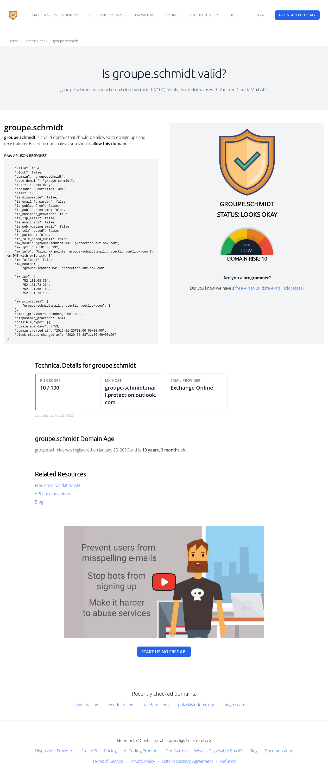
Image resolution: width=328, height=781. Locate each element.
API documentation (52, 493)
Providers (144, 14)
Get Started (176, 751)
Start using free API (164, 652)
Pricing (171, 14)
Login (259, 14)
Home (13, 40)
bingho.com (234, 705)
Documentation (204, 14)
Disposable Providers (54, 751)
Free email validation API (55, 14)
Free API (89, 751)
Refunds (228, 761)
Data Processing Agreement (187, 761)
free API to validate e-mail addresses (268, 288)
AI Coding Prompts (107, 14)
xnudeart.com (122, 705)
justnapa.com (87, 705)
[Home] (13, 15)
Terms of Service (107, 761)
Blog (234, 14)
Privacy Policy (142, 761)
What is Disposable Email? (218, 751)
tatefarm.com (156, 705)
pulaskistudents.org (196, 705)
